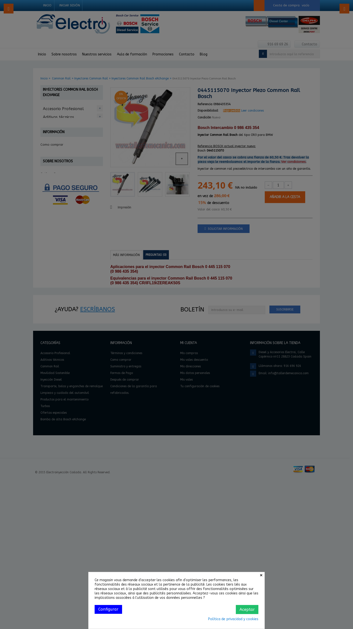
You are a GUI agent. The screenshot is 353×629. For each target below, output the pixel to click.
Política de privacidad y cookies (233, 619)
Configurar (108, 609)
